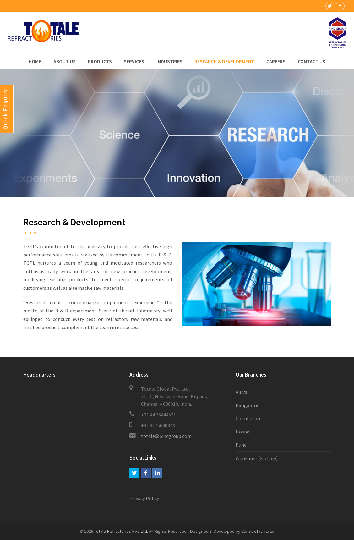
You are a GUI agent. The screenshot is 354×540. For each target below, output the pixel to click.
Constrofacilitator (258, 531)
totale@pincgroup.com (166, 436)
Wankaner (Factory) (257, 458)
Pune (241, 445)
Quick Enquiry (5, 109)
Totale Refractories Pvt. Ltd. (121, 531)
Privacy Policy (144, 498)
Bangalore (247, 405)
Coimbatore (249, 418)
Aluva (241, 392)
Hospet (244, 431)
